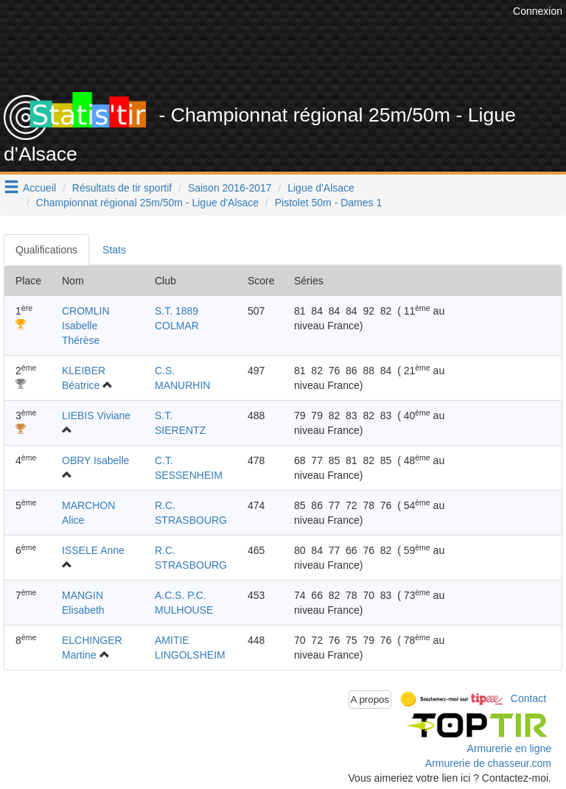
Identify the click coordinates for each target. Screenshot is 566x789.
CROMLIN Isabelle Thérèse (86, 325)
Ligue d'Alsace (320, 188)
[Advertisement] (294, 55)
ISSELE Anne (93, 550)
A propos (370, 699)
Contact (528, 698)
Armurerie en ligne (509, 748)
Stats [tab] (114, 250)
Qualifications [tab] (46, 250)
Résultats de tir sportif (122, 188)
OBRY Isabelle (95, 460)
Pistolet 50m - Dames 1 (328, 202)
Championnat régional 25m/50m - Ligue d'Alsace (147, 202)
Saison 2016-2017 (230, 188)
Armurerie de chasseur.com (488, 763)
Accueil (39, 188)
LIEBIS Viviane (96, 415)
